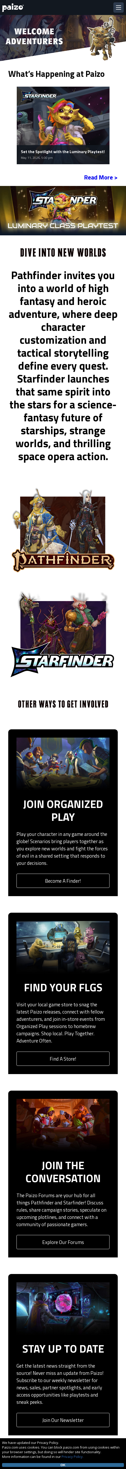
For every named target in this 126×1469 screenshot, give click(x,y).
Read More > (101, 177)
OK (63, 1465)
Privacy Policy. (72, 1456)
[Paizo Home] (14, 7)
